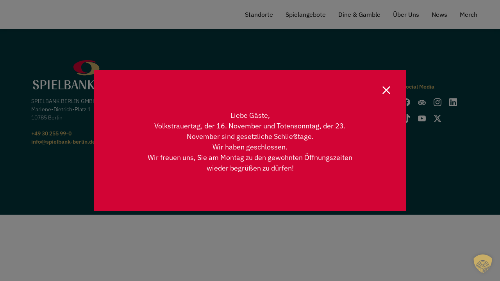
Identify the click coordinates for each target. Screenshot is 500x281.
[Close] (386, 90)
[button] (483, 264)
